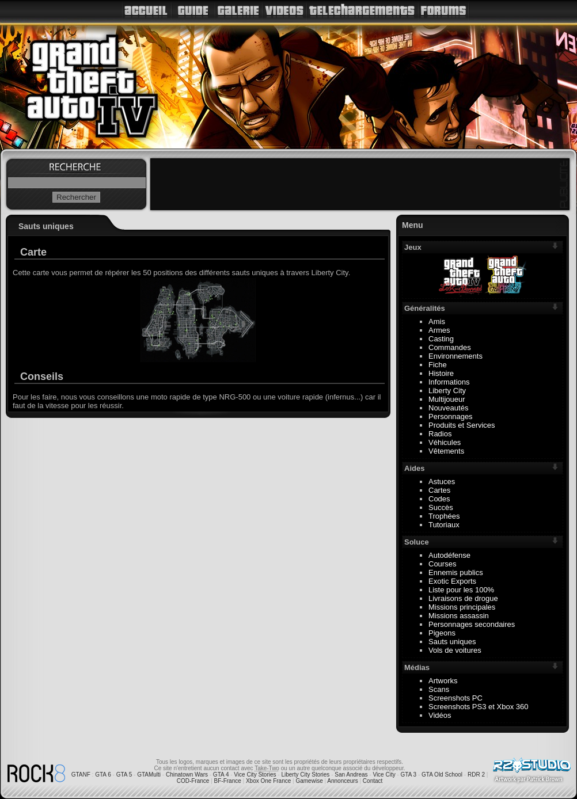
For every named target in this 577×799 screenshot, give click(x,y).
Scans (438, 689)
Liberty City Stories (305, 774)
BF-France (227, 781)
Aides (414, 468)
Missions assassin (458, 615)
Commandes (449, 347)
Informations (449, 382)
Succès (440, 507)
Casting (441, 338)
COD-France (193, 781)
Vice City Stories (255, 774)
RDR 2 (476, 774)
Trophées (444, 516)
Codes (439, 498)
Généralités (424, 308)
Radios (439, 433)
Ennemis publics (455, 572)
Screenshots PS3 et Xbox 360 (478, 706)
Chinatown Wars (187, 774)
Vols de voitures (454, 650)
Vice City (384, 774)
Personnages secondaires (471, 624)
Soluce (416, 542)
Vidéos (439, 715)
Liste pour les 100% (461, 589)
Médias (417, 667)
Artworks (443, 680)
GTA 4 (221, 774)
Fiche (437, 364)
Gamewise (308, 781)
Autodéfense (449, 555)
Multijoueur (446, 399)
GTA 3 (409, 774)
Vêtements (446, 451)
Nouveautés (448, 408)
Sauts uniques (452, 641)
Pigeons (441, 633)
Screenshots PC (455, 698)
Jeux (413, 247)
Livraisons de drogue (463, 598)
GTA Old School (442, 774)
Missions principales (461, 607)
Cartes (439, 490)
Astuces (441, 481)
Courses (442, 564)
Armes (439, 330)
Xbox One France (268, 781)
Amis (436, 321)
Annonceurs (342, 781)
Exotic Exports (452, 581)
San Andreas (351, 774)
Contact (372, 781)
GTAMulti (149, 774)
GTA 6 (103, 774)
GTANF (80, 774)
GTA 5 (124, 774)
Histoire (441, 373)
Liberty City (447, 390)
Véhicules (444, 442)
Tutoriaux (444, 524)
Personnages (450, 416)
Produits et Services (461, 425)
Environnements (455, 356)
